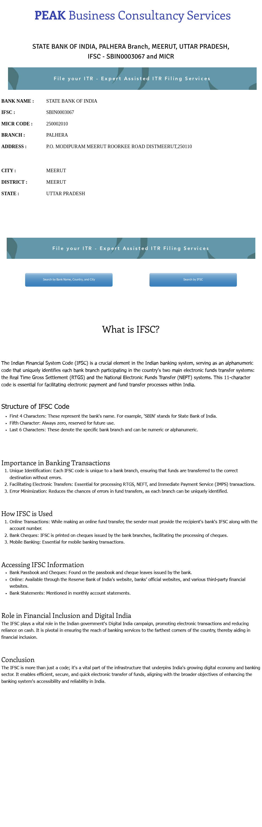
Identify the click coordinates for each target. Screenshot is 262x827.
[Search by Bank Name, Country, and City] (69, 280)
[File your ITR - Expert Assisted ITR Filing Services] (132, 78)
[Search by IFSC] (193, 280)
